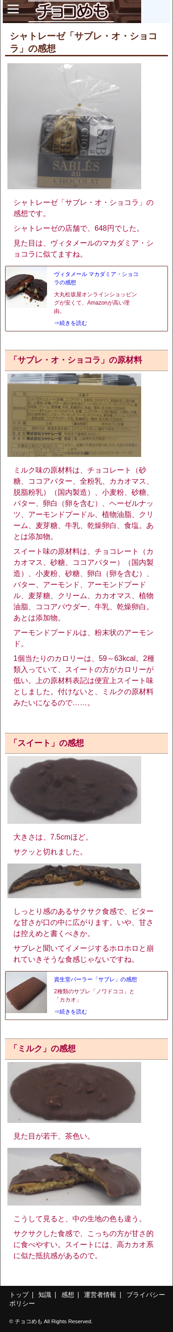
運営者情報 (100, 1294)
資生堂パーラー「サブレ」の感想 (95, 979)
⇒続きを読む (70, 323)
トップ (19, 1294)
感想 (67, 1294)
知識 (44, 1294)
